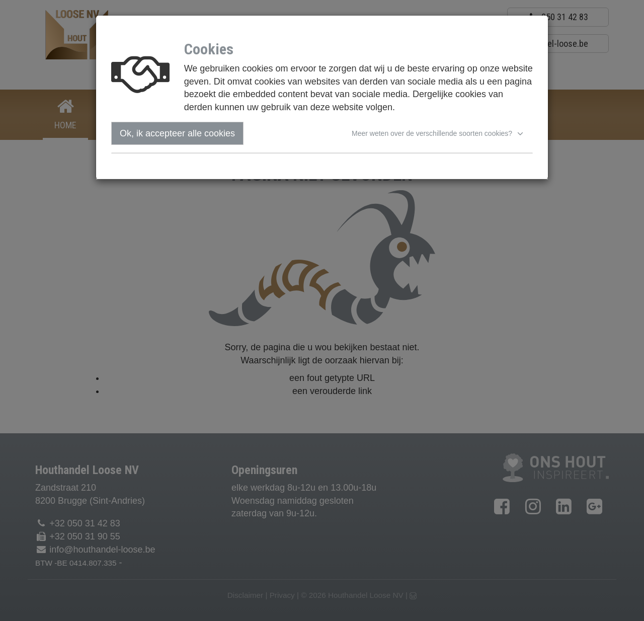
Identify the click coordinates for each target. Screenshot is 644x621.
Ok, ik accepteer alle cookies (177, 133)
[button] (439, 133)
